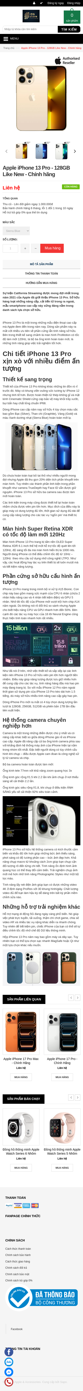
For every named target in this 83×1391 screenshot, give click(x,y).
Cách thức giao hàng (17, 1261)
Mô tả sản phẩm (41, 264)
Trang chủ (8, 48)
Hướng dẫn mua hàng (41, 283)
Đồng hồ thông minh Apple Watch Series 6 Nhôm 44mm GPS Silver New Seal (21, 1152)
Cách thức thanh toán (18, 1248)
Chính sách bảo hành (18, 1255)
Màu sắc (9, 222)
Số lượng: (10, 239)
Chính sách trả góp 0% (18, 1280)
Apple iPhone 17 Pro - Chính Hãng (62, 1061)
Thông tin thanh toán (41, 273)
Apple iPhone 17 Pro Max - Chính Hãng (21, 1061)
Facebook (17, 1329)
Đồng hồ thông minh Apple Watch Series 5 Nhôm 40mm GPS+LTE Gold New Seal (62, 1152)
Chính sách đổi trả (16, 1267)
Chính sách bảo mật (17, 1274)
